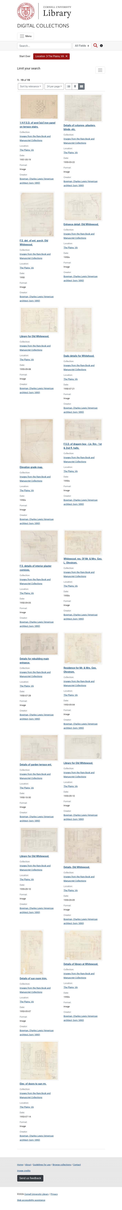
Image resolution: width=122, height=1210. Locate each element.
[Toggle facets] (100, 70)
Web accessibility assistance (31, 1200)
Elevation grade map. (31, 467)
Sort (29, 86)
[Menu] (25, 36)
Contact (77, 1164)
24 (53, 86)
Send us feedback (30, 1178)
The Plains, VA (27, 150)
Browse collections (61, 1164)
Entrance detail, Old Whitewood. (81, 224)
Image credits (24, 1170)
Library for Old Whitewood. (34, 336)
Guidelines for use (41, 1164)
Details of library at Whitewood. (81, 964)
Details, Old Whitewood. (77, 867)
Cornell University (25, 11)
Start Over (24, 56)
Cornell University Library (36, 1194)
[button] (51, 56)
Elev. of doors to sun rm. (33, 1083)
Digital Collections (43, 25)
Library (57, 11)
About (28, 1164)
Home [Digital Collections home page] (20, 1164)
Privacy (54, 1194)
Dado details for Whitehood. (79, 356)
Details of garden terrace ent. (36, 764)
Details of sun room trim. (33, 978)
